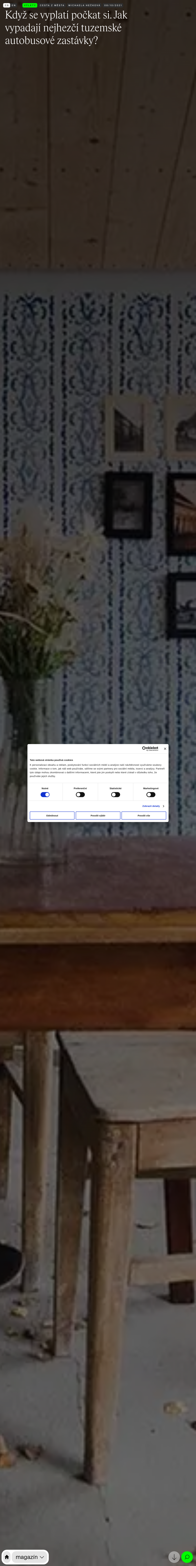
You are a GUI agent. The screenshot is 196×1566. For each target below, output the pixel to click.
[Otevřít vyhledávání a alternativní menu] (187, 1557)
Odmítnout (52, 815)
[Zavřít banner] (165, 749)
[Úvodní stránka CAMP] (7, 1557)
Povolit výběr (98, 815)
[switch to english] (10, 5)
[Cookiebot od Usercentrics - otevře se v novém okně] (144, 748)
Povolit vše (144, 815)
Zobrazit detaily (151, 806)
